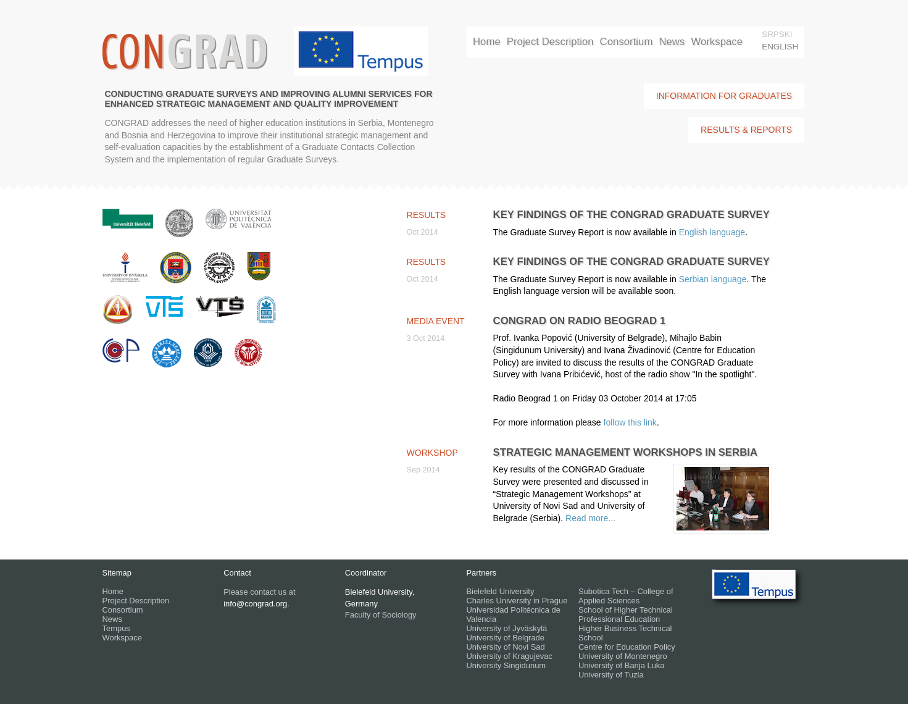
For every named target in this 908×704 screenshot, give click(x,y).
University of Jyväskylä (506, 628)
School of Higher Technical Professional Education (625, 614)
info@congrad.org (255, 603)
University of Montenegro (622, 656)
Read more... (590, 518)
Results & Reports (746, 130)
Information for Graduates (724, 96)
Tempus (116, 628)
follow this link (630, 422)
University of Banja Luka (621, 665)
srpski (777, 34)
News (672, 42)
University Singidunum (506, 665)
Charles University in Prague (516, 600)
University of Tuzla (611, 674)
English (780, 46)
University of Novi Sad (505, 647)
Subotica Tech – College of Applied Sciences (625, 596)
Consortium (626, 42)
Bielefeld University (500, 591)
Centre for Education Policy (626, 647)
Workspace (717, 42)
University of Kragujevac (509, 656)
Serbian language (713, 279)
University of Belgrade (505, 637)
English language (712, 232)
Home (487, 42)
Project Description (550, 42)
